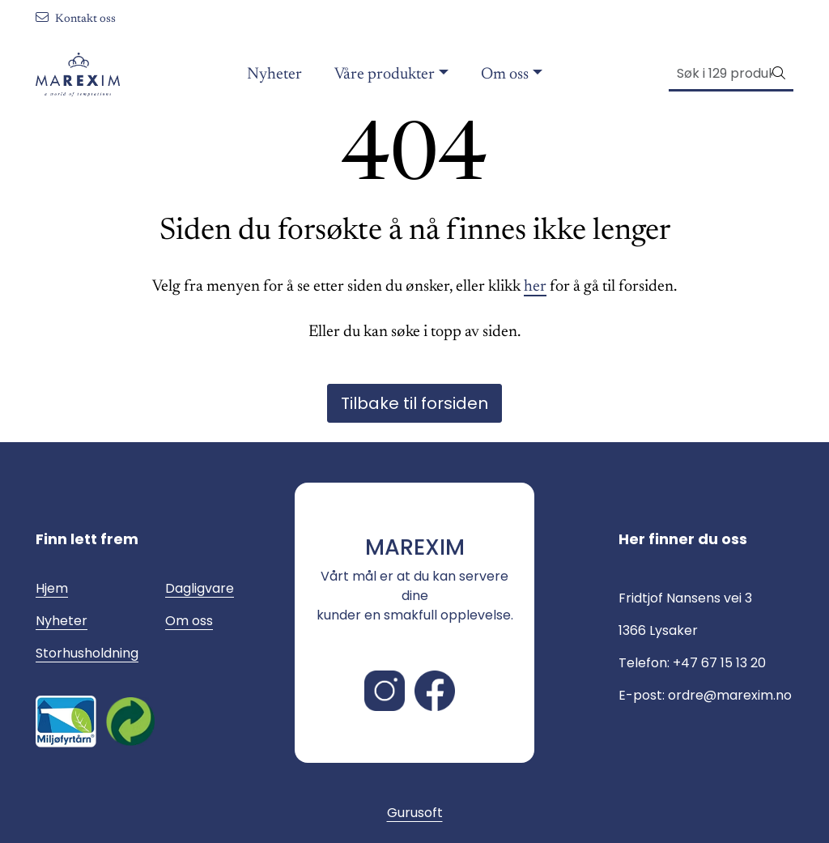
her (535, 287)
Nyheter (274, 74)
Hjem (52, 588)
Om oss (505, 74)
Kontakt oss (76, 19)
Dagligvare (199, 588)
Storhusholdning (87, 653)
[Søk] (721, 73)
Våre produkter (384, 74)
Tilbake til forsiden (414, 403)
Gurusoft (415, 812)
